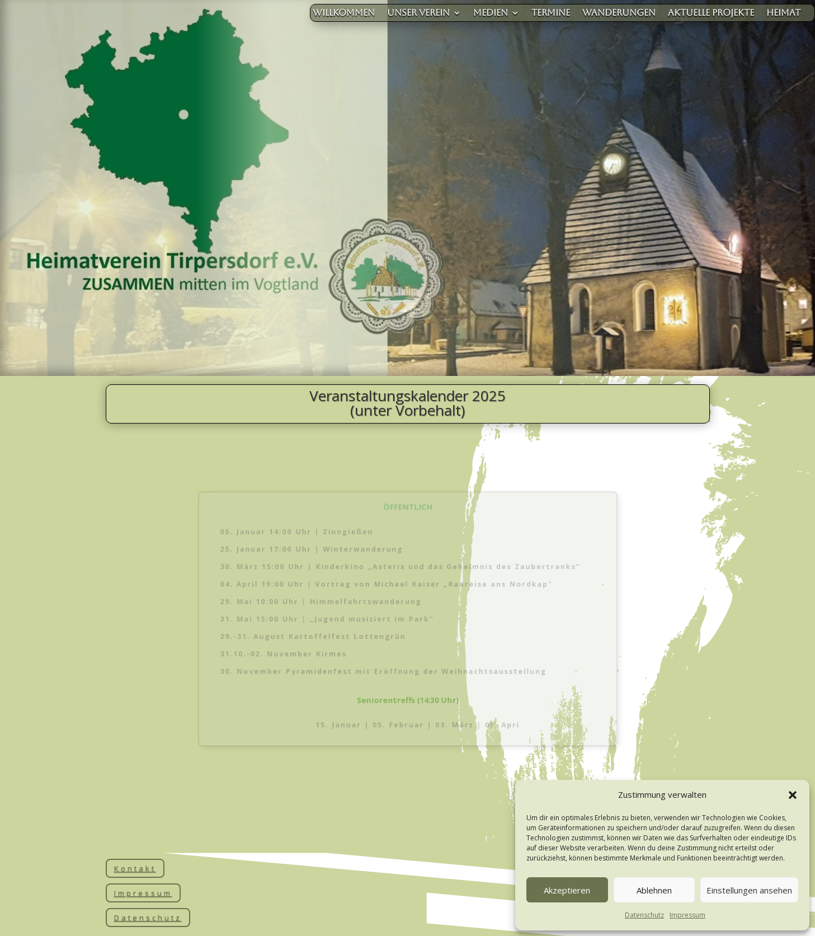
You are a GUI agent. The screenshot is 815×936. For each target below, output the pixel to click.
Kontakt (135, 868)
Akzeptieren (567, 890)
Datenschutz (644, 915)
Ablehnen (654, 890)
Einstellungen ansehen (749, 890)
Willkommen (344, 13)
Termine (550, 13)
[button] (792, 795)
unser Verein (418, 13)
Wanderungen (619, 13)
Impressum (687, 915)
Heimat (783, 13)
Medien (490, 13)
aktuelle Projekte (711, 13)
